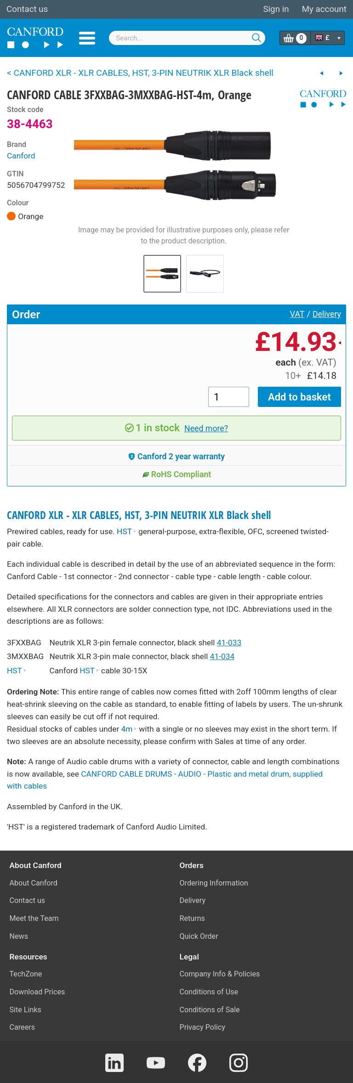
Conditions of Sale (210, 1009)
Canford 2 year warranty (176, 456)
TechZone (26, 974)
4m (129, 728)
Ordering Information (214, 883)
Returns (192, 918)
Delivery (327, 314)
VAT (297, 314)
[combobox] (187, 38)
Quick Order (199, 936)
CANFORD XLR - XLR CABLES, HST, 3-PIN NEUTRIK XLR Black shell (139, 515)
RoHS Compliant (176, 474)
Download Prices (37, 991)
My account (324, 9)
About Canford (33, 883)
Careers (22, 1027)
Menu (87, 38)
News (19, 936)
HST (127, 531)
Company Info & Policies (220, 974)
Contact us (27, 9)
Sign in (276, 9)
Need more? (206, 428)
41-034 (222, 656)
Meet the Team (34, 918)
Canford (21, 155)
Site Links (25, 1009)
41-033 (229, 642)
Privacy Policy (202, 1027)
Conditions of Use (209, 991)
